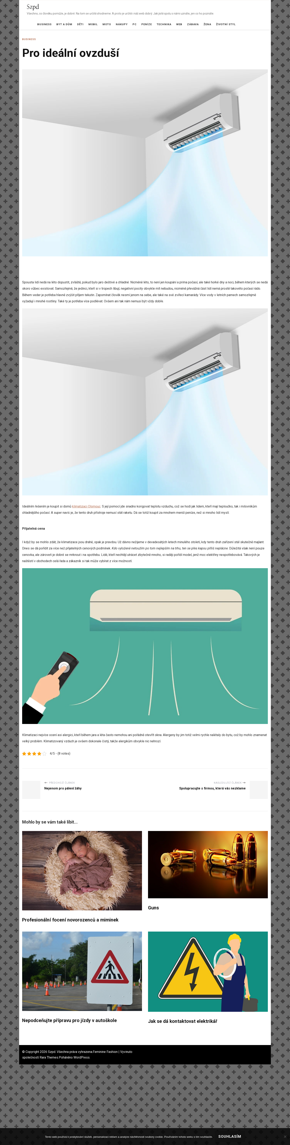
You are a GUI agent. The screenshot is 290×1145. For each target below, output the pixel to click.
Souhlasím (230, 1136)
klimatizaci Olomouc (86, 506)
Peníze (146, 24)
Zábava (193, 24)
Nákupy (122, 24)
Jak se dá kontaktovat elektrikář (183, 1021)
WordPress (82, 1058)
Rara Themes (49, 1058)
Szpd (33, 7)
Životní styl (226, 24)
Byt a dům (64, 24)
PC (135, 24)
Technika (164, 24)
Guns (153, 908)
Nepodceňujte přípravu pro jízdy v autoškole (70, 1021)
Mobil (93, 24)
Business (44, 24)
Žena (207, 24)
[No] (285, 1137)
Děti (80, 24)
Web (179, 24)
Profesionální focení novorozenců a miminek (71, 920)
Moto (107, 24)
